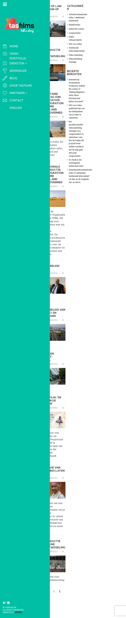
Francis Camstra (52, 14)
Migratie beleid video (56, 263)
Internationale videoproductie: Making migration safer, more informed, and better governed (64, 184)
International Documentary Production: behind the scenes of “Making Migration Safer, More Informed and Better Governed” (107, 68)
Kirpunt (18, 612)
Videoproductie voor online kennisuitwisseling (62, 551)
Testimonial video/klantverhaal (106, 41)
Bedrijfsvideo (99, 20)
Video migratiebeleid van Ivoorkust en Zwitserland (60, 314)
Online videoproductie (102, 32)
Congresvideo (99, 28)
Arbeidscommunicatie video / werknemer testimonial (105, 14)
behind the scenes (101, 24)
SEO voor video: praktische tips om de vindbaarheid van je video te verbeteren (107, 80)
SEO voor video (99, 37)
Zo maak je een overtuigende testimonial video (105, 108)
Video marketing (100, 45)
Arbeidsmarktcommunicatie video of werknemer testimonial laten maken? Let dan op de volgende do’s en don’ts (107, 118)
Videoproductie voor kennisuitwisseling (56, 61)
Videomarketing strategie (104, 49)
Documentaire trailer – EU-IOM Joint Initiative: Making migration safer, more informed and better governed (64, 116)
